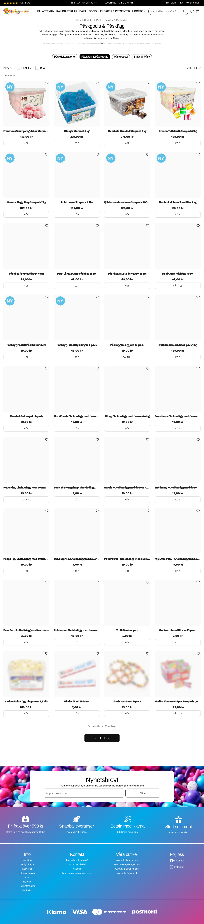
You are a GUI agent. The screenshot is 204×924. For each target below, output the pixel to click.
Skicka (143, 793)
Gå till (177, 285)
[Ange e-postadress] (84, 793)
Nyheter (27, 881)
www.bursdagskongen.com (127, 864)
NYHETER (171, 3)
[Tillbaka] (40, 26)
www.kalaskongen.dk (127, 873)
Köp (26, 143)
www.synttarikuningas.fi (127, 868)
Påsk (98, 20)
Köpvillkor (27, 868)
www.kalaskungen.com (127, 860)
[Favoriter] (192, 11)
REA (181, 3)
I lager (24, 68)
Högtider (88, 20)
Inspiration (27, 890)
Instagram (179, 867)
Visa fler (105, 738)
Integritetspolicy (27, 873)
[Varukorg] (197, 11)
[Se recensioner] (18, 3)
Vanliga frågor (27, 864)
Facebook (179, 860)
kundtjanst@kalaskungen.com (77, 873)
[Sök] (164, 11)
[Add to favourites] (46, 83)
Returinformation (27, 886)
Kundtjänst (27, 860)
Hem (78, 20)
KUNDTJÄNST (192, 3)
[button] (7, 68)
